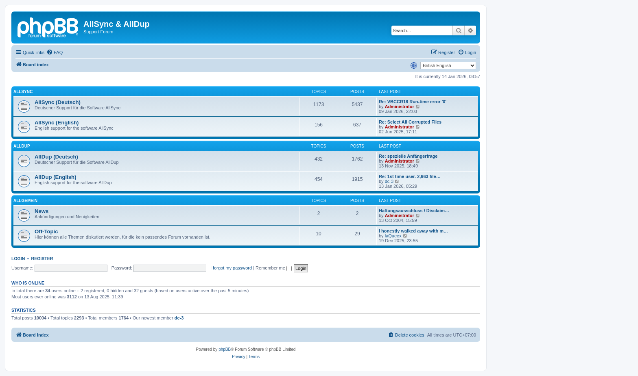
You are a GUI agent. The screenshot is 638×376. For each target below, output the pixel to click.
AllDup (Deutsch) (56, 157)
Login (18, 258)
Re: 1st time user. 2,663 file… (410, 176)
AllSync (23, 91)
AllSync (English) (57, 123)
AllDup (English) (55, 177)
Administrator (399, 106)
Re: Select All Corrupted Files (410, 122)
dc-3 (389, 181)
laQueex (393, 235)
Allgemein (25, 200)
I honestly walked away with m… (413, 230)
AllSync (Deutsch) (58, 102)
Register (42, 258)
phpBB (224, 349)
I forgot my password (231, 267)
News (41, 211)
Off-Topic (46, 231)
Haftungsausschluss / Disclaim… (414, 210)
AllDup (21, 146)
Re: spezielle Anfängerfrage (408, 156)
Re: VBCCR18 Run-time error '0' (412, 101)
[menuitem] (54, 52)
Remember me (274, 267)
